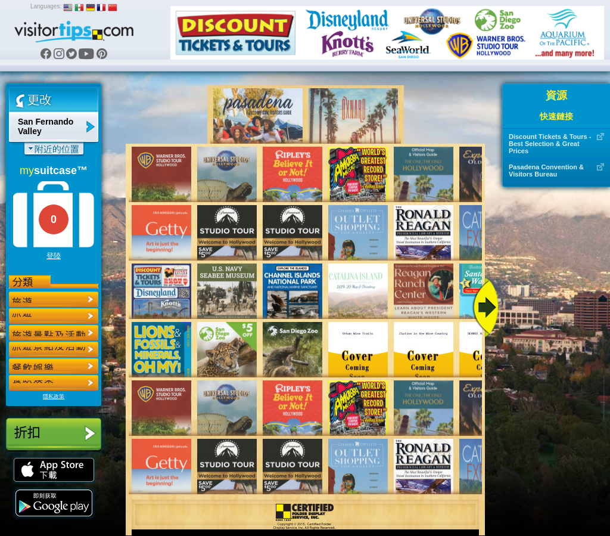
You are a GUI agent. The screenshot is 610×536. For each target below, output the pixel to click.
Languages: (45, 6)
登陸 (53, 256)
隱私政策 (53, 396)
